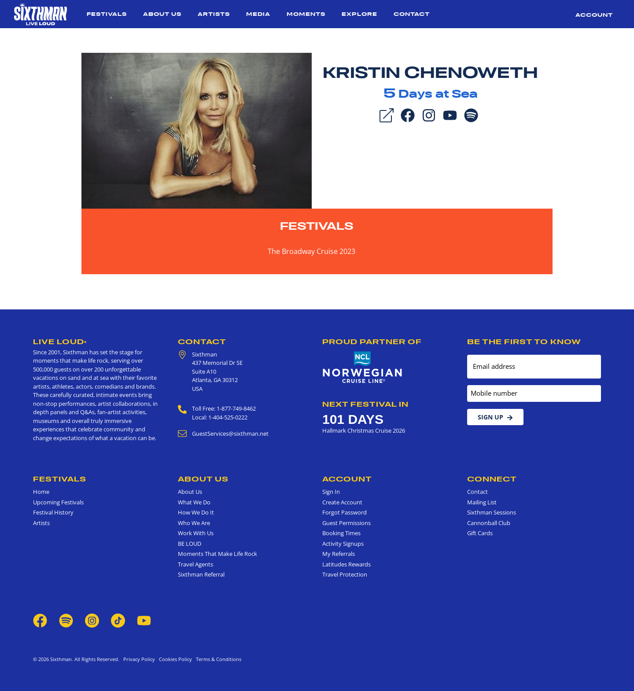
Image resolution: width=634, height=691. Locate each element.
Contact (412, 14)
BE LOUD (189, 544)
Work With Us (196, 533)
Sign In (331, 492)
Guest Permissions (346, 523)
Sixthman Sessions (491, 512)
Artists (214, 14)
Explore (359, 14)
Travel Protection (344, 574)
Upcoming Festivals (58, 502)
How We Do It (196, 512)
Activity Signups (343, 544)
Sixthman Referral (201, 574)
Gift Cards (480, 533)
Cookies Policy (174, 659)
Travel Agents (195, 564)
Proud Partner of (372, 341)
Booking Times (341, 533)
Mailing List (482, 502)
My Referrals (338, 554)
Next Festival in (365, 404)
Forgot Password (344, 512)
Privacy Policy (139, 659)
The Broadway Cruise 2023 (311, 251)
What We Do (194, 502)
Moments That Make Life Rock (217, 554)
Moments (306, 14)
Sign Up (495, 417)
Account (594, 14)
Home (41, 492)
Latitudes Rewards (346, 564)
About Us (162, 14)
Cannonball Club (488, 523)
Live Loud (60, 341)
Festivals (107, 14)
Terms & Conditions (217, 659)
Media (258, 14)
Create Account (342, 502)
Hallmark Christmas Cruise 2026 (363, 430)
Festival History (53, 512)
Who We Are (194, 523)
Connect (492, 478)
